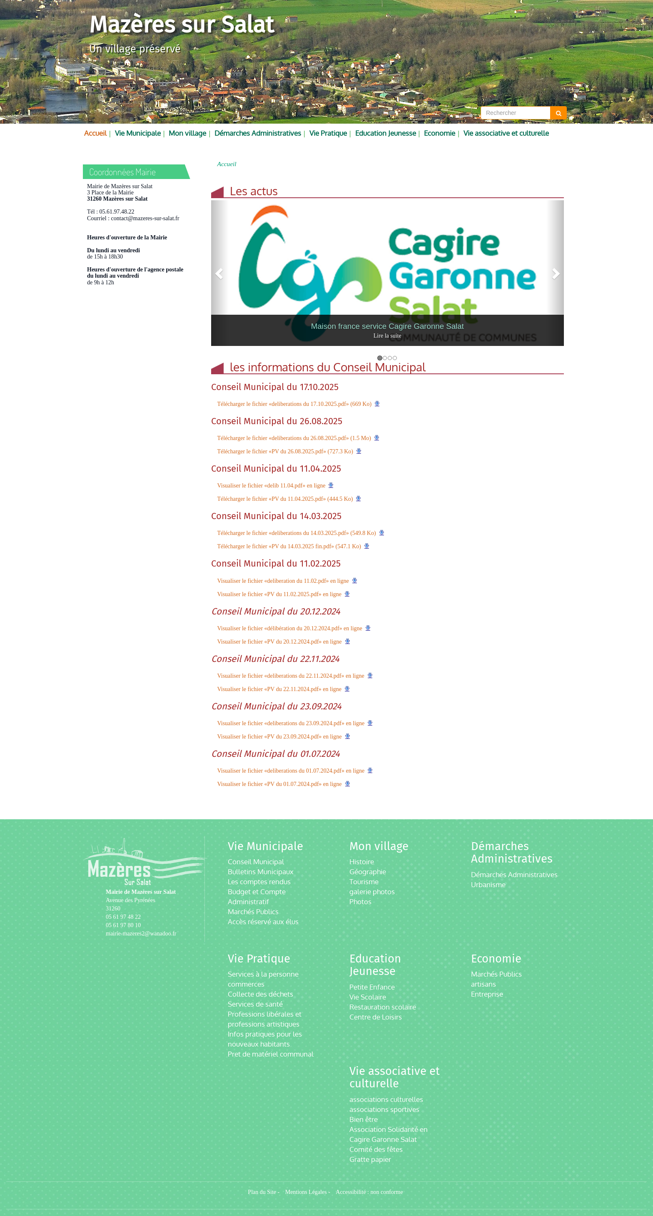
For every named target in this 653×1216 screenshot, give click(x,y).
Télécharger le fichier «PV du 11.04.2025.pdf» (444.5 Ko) (285, 499)
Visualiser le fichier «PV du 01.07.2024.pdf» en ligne (279, 784)
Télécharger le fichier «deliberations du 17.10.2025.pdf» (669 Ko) (294, 404)
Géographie (367, 871)
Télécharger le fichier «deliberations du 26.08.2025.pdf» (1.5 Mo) (294, 438)
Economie (439, 133)
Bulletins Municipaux (261, 871)
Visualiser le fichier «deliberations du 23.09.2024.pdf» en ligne (291, 723)
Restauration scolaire (382, 1006)
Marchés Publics (253, 911)
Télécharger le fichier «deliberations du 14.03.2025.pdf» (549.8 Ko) (296, 533)
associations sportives (384, 1109)
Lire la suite (387, 336)
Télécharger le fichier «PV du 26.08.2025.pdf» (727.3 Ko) (285, 451)
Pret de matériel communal (271, 1053)
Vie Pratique (328, 133)
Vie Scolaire (367, 996)
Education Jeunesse (385, 133)
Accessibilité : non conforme (369, 1192)
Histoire (361, 861)
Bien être (363, 1119)
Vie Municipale (138, 133)
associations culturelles (386, 1099)
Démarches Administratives (257, 133)
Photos (360, 901)
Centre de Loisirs (375, 1016)
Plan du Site (262, 1192)
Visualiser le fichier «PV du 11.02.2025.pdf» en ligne (279, 594)
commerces (246, 984)
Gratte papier (370, 1159)
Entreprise (487, 994)
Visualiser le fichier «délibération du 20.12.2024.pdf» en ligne (289, 628)
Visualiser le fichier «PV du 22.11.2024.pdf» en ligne (279, 689)
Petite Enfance (372, 986)
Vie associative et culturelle (506, 133)
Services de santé (255, 1004)
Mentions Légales (306, 1192)
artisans (483, 984)
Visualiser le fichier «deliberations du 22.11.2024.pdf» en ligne (290, 676)
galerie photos (372, 891)
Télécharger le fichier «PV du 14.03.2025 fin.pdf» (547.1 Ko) (289, 546)
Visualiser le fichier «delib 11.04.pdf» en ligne (271, 485)
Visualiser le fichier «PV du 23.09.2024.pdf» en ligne (279, 737)
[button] (220, 273)
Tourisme (364, 881)
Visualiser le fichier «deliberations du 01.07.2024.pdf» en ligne (291, 771)
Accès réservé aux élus (263, 921)
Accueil (95, 133)
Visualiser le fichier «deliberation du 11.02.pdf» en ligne (283, 581)
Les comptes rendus (259, 881)
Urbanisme (488, 884)
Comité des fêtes (376, 1149)
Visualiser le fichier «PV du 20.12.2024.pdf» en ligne (279, 642)
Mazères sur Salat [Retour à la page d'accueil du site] (181, 25)
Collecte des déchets (260, 994)
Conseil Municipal (256, 861)
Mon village (187, 133)
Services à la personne (263, 974)
